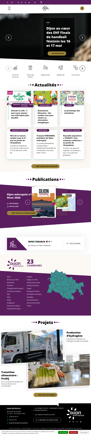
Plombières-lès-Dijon (34, 294)
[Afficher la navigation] (9, 8)
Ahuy (8, 277)
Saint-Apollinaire (32, 300)
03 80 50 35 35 (12, 417)
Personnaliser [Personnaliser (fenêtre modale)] (84, 432)
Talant (29, 306)
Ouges (29, 288)
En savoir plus (57, 53)
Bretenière (10, 283)
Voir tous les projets (45, 395)
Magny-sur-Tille (32, 280)
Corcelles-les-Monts (14, 291)
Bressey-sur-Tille (13, 280)
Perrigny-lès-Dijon (33, 291)
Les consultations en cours (44, 415)
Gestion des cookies (14, 428)
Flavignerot (11, 303)
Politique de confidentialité (48, 428)
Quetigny (30, 297)
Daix (8, 294)
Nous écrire (12, 420)
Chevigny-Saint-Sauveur (15, 288)
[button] (9, 37)
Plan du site (36, 428)
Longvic (29, 277)
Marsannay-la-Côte (33, 283)
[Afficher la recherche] (82, 8)
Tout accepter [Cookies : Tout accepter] (63, 432)
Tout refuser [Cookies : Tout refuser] (73, 432)
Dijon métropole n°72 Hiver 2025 (20, 196)
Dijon (9, 297)
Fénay (9, 300)
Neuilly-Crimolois (33, 285)
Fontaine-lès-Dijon (13, 306)
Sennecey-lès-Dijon (33, 303)
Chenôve (10, 285)
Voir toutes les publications (22, 213)
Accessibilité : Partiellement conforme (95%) (70, 428)
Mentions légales (26, 428)
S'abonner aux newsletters (47, 420)
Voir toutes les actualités (45, 166)
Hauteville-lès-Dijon (14, 309)
